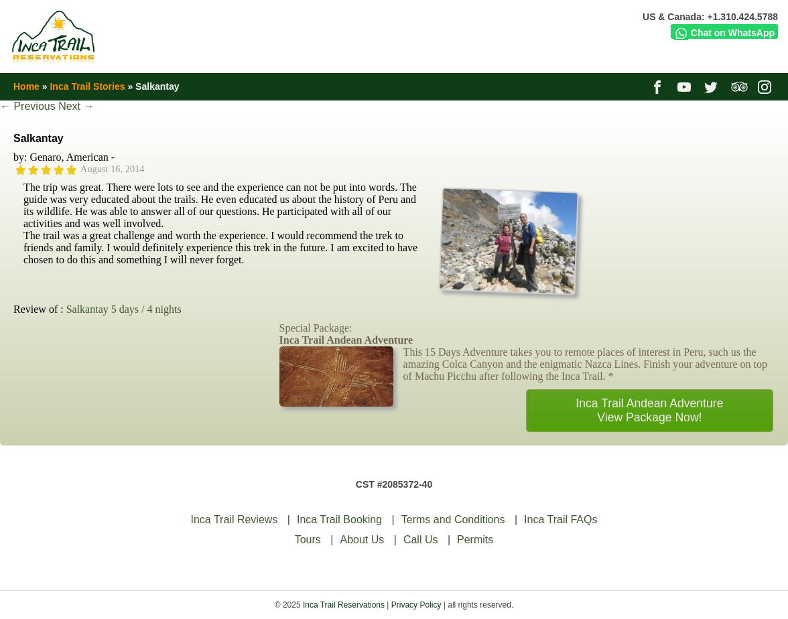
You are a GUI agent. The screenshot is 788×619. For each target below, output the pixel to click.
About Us (362, 539)
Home (26, 86)
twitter (712, 86)
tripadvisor (739, 86)
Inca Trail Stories (87, 86)
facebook (659, 86)
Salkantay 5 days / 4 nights (124, 309)
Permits (475, 539)
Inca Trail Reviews (234, 519)
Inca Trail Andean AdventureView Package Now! (649, 410)
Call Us (420, 539)
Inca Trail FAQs (560, 519)
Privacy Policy (416, 605)
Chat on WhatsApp (724, 33)
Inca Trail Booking (339, 519)
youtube (685, 86)
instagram (766, 86)
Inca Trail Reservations (344, 605)
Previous (28, 106)
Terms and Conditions (453, 519)
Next (76, 106)
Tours (308, 539)
